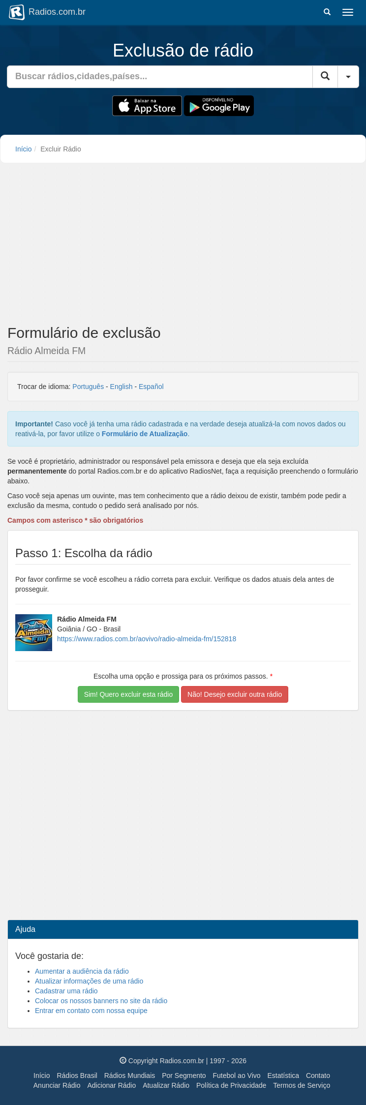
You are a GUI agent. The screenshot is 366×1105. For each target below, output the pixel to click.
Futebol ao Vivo (237, 1075)
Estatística (283, 1075)
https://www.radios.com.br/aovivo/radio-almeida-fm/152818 (146, 639)
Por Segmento (184, 1075)
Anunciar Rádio (57, 1085)
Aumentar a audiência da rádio (82, 971)
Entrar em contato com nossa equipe (91, 1011)
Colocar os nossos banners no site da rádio (101, 1001)
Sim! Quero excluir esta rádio (128, 694)
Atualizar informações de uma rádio (89, 981)
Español (151, 386)
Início (23, 149)
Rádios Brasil (77, 1075)
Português (88, 386)
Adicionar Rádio (111, 1085)
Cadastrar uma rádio (66, 991)
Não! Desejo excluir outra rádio (234, 694)
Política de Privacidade (231, 1085)
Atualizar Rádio (166, 1085)
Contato (318, 1075)
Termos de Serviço (301, 1085)
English (121, 386)
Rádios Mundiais (129, 1075)
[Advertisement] (183, 247)
